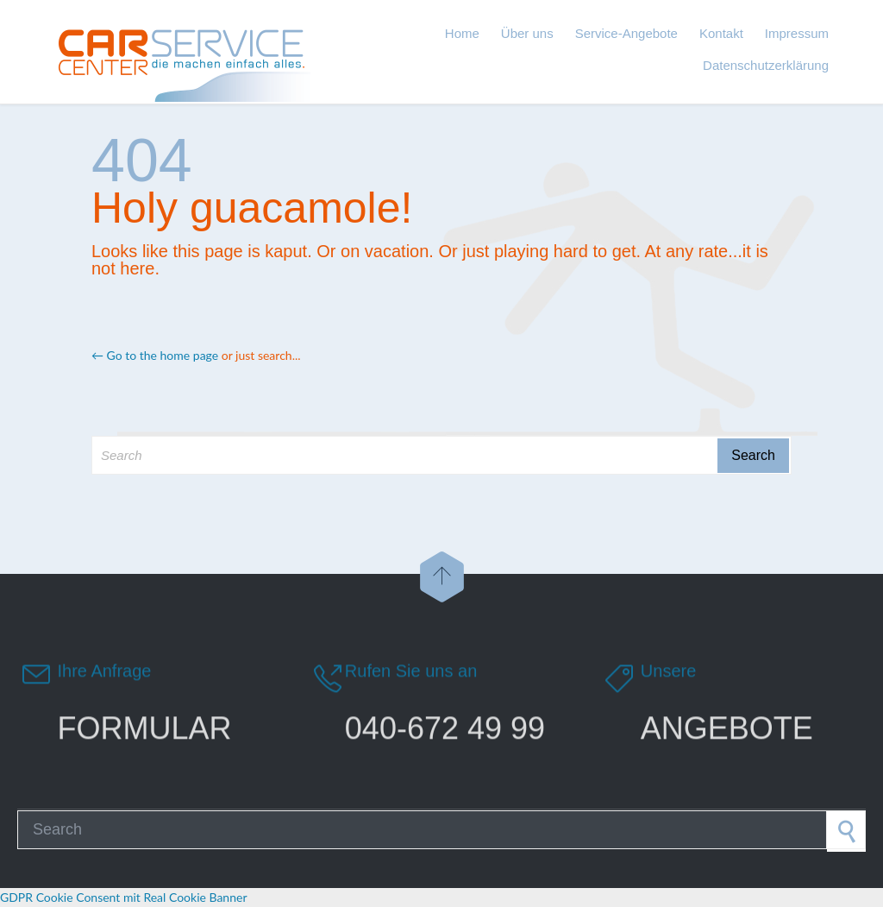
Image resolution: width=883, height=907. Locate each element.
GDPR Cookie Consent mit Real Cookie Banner (123, 897)
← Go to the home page (154, 355)
